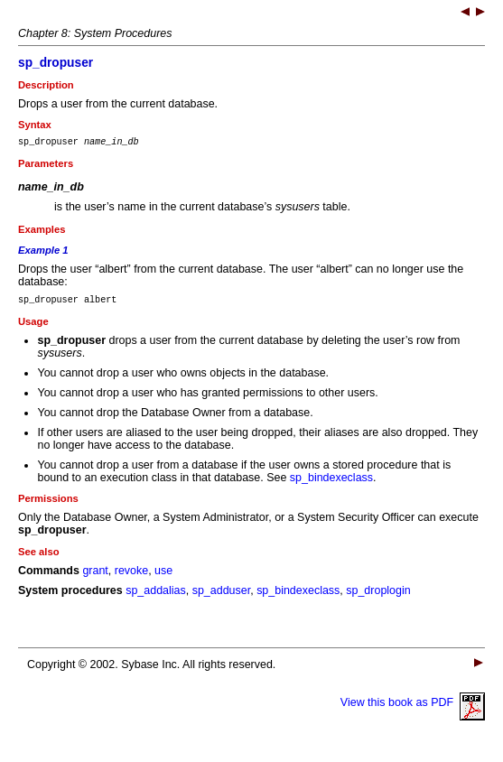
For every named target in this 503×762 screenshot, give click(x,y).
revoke (131, 576)
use (163, 576)
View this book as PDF (412, 708)
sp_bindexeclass (331, 483)
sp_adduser (221, 596)
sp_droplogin (378, 596)
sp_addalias (156, 596)
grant (94, 576)
